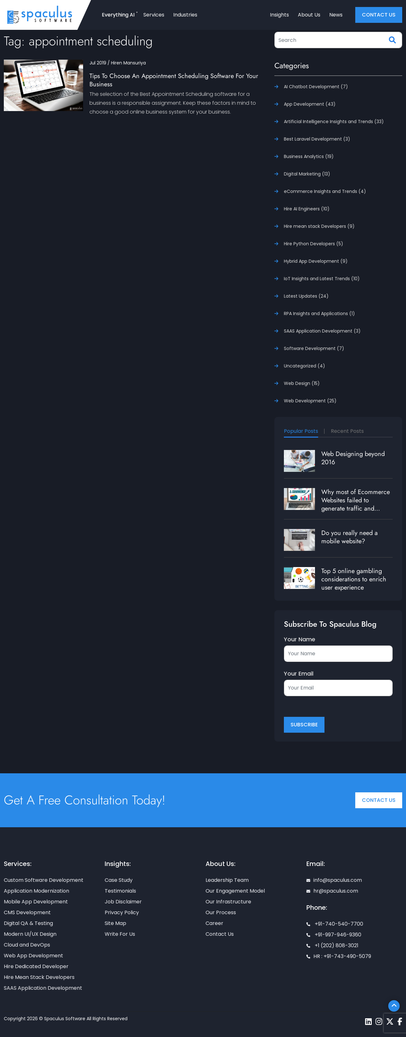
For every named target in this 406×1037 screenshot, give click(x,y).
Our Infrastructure (228, 901)
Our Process (221, 912)
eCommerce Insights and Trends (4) (325, 191)
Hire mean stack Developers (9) (319, 226)
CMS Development (27, 912)
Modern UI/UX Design (30, 934)
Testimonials (120, 891)
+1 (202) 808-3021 (332, 945)
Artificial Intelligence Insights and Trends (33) (334, 121)
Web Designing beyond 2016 (353, 458)
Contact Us (379, 800)
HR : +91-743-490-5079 (338, 956)
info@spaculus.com (334, 880)
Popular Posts (301, 431)
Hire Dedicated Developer (36, 966)
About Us (309, 14)
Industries (185, 14)
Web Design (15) (302, 383)
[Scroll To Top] (394, 1006)
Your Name (299, 639)
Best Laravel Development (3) (317, 139)
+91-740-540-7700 (334, 924)
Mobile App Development (36, 901)
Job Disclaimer (123, 901)
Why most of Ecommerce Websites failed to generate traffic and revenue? (355, 504)
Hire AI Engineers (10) (307, 209)
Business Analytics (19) (309, 156)
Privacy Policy (122, 912)
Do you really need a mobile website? (349, 537)
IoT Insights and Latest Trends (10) (322, 278)
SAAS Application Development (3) (322, 331)
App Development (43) (310, 104)
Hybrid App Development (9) (316, 261)
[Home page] (39, 14)
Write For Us (120, 934)
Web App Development (33, 955)
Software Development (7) (314, 348)
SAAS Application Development (43, 988)
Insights (279, 14)
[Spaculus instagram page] (379, 1021)
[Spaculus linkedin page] (368, 1021)
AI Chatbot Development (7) (316, 86)
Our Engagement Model (235, 891)
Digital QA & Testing (28, 923)
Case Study (119, 880)
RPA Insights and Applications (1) (319, 313)
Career (214, 923)
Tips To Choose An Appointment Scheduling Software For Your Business (173, 80)
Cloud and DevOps (27, 944)
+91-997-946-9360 (333, 934)
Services (153, 14)
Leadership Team (227, 880)
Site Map (115, 923)
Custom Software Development (43, 880)
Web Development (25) (310, 401)
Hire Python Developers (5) (313, 244)
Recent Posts (347, 431)
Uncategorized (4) (304, 366)
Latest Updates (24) (306, 296)
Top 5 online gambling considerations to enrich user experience (353, 579)
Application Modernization (36, 891)
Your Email (298, 673)
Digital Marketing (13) (307, 174)
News (336, 14)
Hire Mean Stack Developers (39, 977)
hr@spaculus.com (332, 891)
